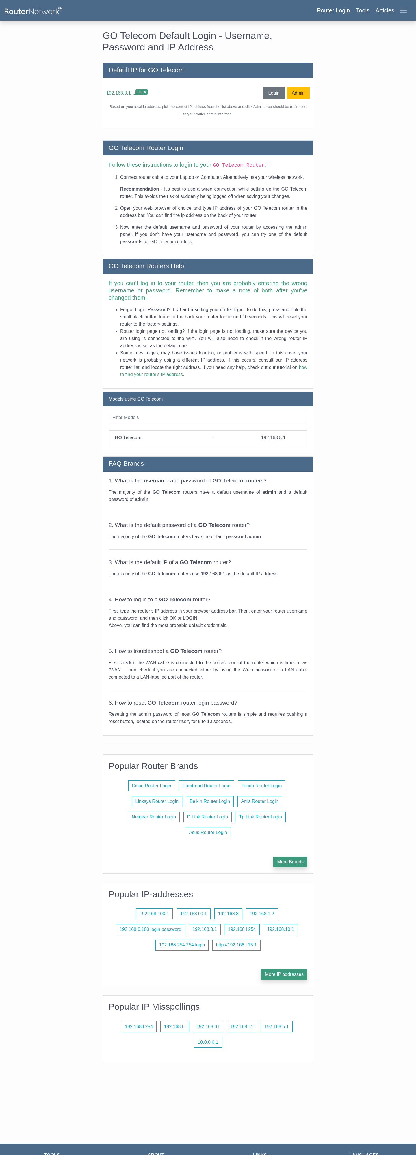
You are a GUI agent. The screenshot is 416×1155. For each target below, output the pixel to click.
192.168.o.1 (276, 1026)
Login (273, 93)
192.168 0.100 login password (150, 929)
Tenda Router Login (262, 785)
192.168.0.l (207, 1026)
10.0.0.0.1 (208, 1042)
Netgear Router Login (154, 816)
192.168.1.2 (262, 913)
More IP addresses (284, 974)
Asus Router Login (208, 832)
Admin (298, 93)
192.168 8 (228, 913)
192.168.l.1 (242, 1026)
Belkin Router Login (210, 801)
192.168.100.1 (154, 913)
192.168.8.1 (118, 93)
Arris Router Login (259, 801)
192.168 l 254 (242, 929)
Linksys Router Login (157, 801)
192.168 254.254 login (182, 944)
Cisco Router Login (151, 785)
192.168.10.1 (280, 929)
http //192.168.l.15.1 (236, 944)
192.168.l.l (174, 1026)
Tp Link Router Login (260, 816)
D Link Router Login (207, 816)
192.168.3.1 (204, 929)
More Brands (290, 861)
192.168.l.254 (139, 1026)
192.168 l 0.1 (193, 913)
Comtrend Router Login (206, 785)
